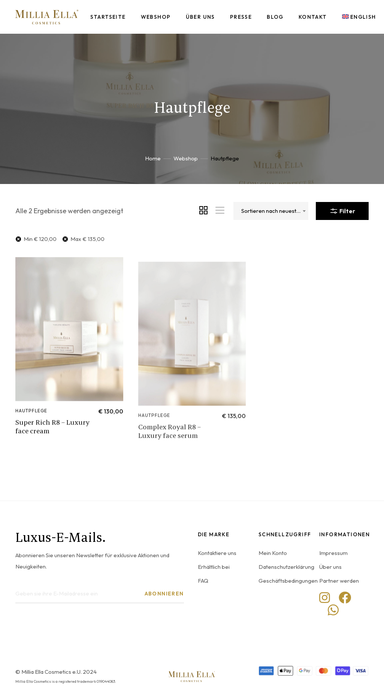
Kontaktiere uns (217, 552)
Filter (342, 209)
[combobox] (270, 211)
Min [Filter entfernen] (40, 238)
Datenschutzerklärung (286, 566)
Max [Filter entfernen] (87, 238)
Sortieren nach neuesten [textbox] (272, 210)
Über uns (330, 566)
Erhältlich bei (214, 566)
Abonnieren (164, 593)
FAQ (203, 580)
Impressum (333, 552)
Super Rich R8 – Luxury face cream (52, 441)
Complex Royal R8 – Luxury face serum (169, 456)
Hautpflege (31, 426)
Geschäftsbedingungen (288, 580)
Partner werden (339, 580)
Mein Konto (272, 552)
